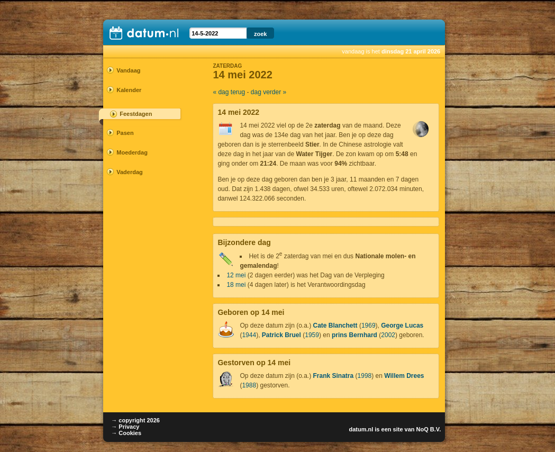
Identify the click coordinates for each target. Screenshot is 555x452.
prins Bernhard (354, 335)
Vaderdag (129, 172)
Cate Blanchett (335, 325)
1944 (249, 335)
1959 (312, 335)
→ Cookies (126, 433)
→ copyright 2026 (135, 420)
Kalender (128, 90)
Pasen (124, 133)
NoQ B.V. (428, 429)
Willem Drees (404, 375)
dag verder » (268, 92)
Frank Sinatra (333, 375)
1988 (249, 385)
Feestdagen (136, 114)
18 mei (235, 284)
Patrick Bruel (281, 335)
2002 (388, 335)
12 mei (235, 275)
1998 (365, 375)
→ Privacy (125, 426)
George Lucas (402, 325)
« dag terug (229, 92)
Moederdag (132, 152)
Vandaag (128, 70)
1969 (368, 325)
